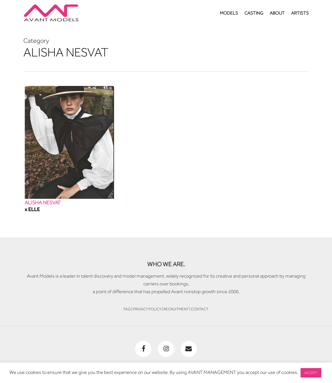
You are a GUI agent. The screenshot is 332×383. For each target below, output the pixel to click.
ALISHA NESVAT (43, 202)
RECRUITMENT (176, 309)
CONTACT (199, 309)
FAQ (127, 309)
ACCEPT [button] (310, 373)
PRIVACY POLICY (147, 309)
